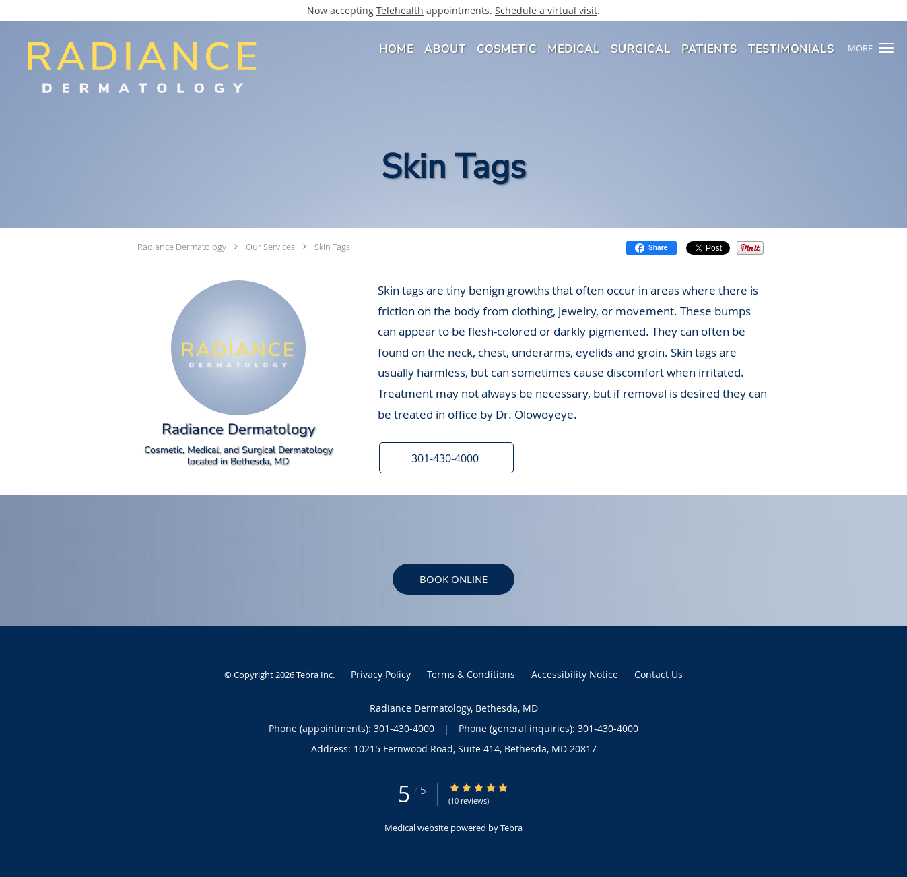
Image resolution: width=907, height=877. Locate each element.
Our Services (270, 247)
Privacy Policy (381, 674)
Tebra (511, 828)
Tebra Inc (314, 675)
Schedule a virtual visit (546, 10)
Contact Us (658, 674)
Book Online (453, 579)
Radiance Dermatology (181, 247)
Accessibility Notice (574, 674)
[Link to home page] (136, 67)
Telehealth (400, 10)
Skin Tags (332, 247)
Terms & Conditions (471, 674)
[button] (886, 48)
